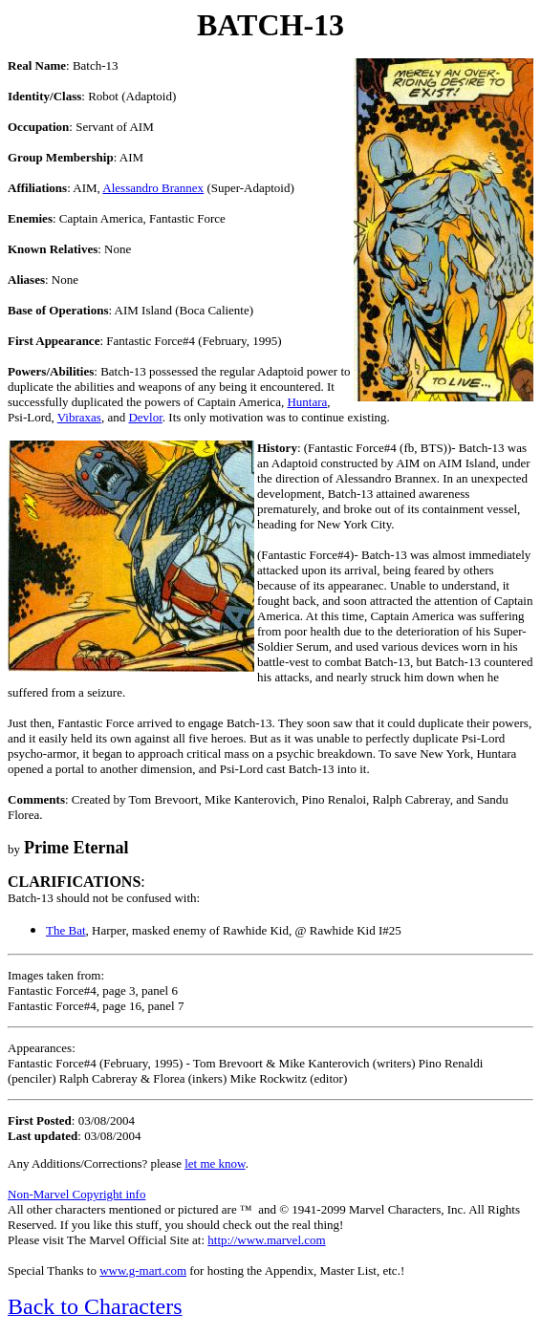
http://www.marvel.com (266, 1240)
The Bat (66, 930)
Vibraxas (79, 417)
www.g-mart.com (142, 1270)
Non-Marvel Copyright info (76, 1194)
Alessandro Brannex (153, 188)
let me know (214, 1163)
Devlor (145, 417)
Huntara (307, 402)
